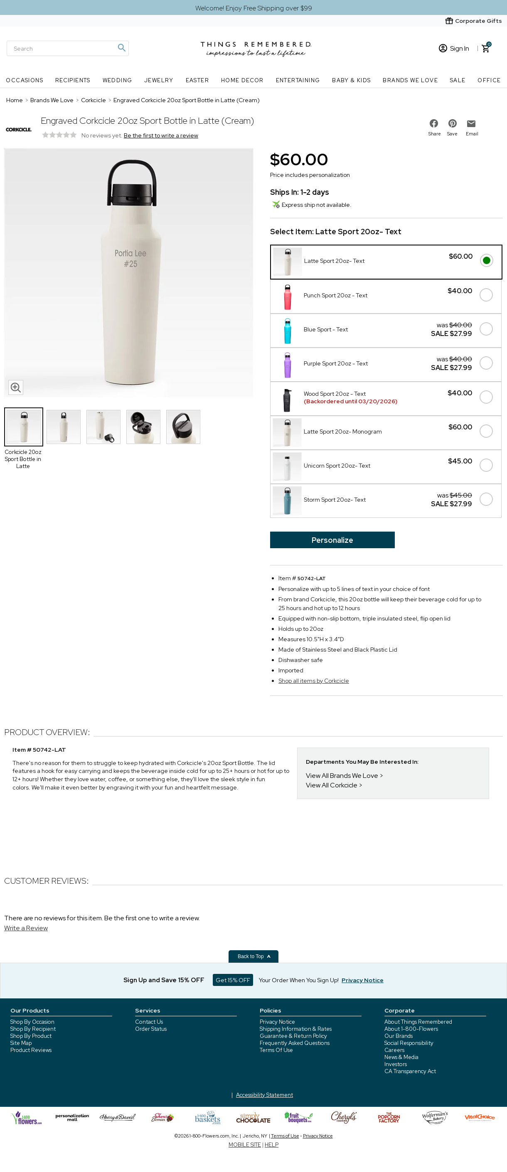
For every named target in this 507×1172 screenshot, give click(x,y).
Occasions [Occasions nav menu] (24, 80)
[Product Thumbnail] (23, 426)
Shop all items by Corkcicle (313, 680)
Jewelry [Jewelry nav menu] (159, 80)
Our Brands (398, 1036)
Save (452, 134)
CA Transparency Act (410, 1071)
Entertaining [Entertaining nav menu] (298, 80)
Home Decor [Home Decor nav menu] (242, 80)
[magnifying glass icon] (15, 387)
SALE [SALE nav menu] (458, 80)
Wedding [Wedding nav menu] (118, 80)
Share (434, 134)
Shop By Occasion (32, 1021)
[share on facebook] (434, 123)
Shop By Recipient (33, 1028)
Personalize (332, 540)
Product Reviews (31, 1050)
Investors (395, 1064)
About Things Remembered (418, 1021)
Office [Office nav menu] (489, 80)
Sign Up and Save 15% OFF (163, 980)
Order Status (151, 1028)
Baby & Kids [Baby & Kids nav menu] (351, 80)
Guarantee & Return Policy (293, 1036)
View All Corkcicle (331, 785)
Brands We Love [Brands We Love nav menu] (410, 80)
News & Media (401, 1057)
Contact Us (149, 1021)
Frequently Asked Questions (295, 1043)
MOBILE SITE (245, 1144)
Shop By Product (31, 1036)
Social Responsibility (408, 1043)
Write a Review (26, 928)
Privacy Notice (277, 1021)
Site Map (21, 1043)
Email (472, 134)
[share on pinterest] (452, 123)
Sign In (454, 48)
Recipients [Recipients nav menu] (73, 80)
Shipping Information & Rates (296, 1028)
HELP (271, 1144)
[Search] (68, 48)
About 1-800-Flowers (411, 1028)
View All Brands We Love (342, 775)
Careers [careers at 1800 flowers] (394, 1050)
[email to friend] (471, 123)
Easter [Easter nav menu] (197, 80)
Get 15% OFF (233, 980)
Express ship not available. (312, 204)
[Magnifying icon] (121, 48)
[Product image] (129, 273)
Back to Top (254, 956)
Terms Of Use (276, 1050)
